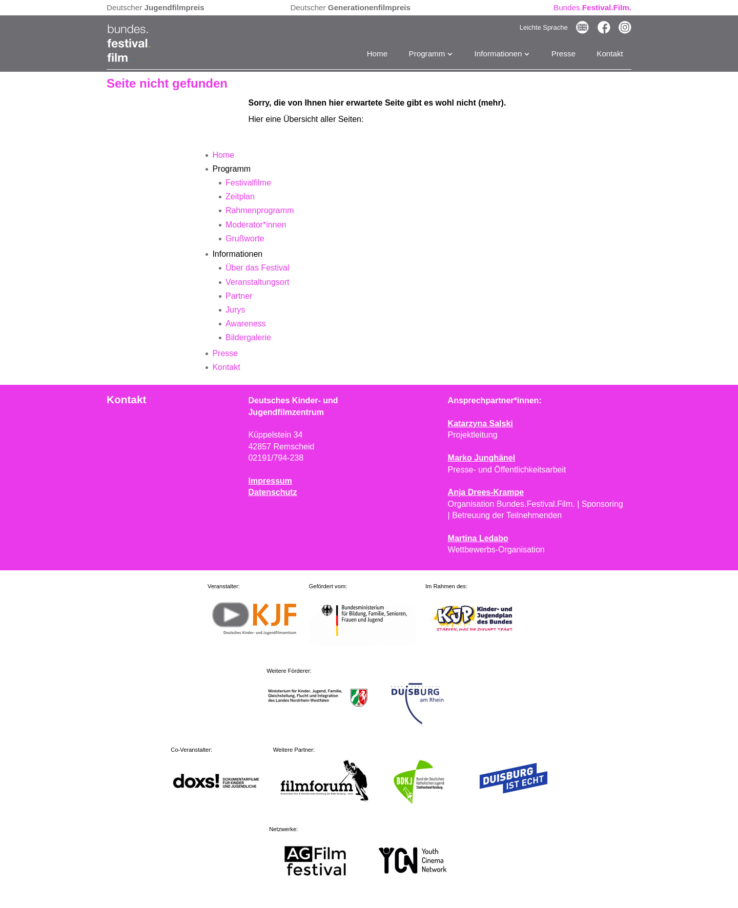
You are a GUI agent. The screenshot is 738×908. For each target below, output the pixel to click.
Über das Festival (257, 267)
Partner (238, 296)
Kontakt (610, 53)
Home (377, 53)
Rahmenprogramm (259, 210)
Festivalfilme (248, 182)
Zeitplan (240, 196)
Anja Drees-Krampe (486, 492)
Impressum (270, 481)
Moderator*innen (255, 224)
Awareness (245, 323)
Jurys (235, 309)
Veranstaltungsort (257, 282)
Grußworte (244, 238)
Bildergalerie (248, 337)
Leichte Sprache (544, 27)
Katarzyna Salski (480, 423)
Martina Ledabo (478, 538)
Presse (563, 53)
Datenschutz (272, 492)
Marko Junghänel (482, 457)
